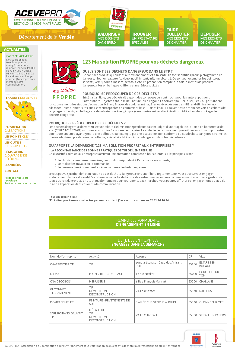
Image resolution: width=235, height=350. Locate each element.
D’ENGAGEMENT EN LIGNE (138, 222)
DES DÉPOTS (21, 97)
